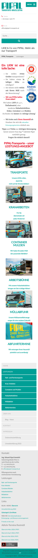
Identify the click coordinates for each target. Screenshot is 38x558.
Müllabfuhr (9, 402)
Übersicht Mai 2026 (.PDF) (10, 536)
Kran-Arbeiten (10, 384)
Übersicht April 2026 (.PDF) (10, 533)
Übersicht (15, 506)
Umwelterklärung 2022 (13, 443)
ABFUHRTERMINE (19, 344)
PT (20, 553)
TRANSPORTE (19, 172)
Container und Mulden (13, 390)
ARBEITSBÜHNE (19, 280)
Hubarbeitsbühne (11, 396)
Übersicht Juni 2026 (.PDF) (10, 540)
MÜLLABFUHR (19, 312)
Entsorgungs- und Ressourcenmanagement (15, 518)
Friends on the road (8, 521)
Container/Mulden (7, 488)
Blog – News (9, 419)
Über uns (7, 414)
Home (5, 366)
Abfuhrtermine (10, 408)
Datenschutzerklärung (13, 437)
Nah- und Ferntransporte (14, 378)
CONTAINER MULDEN (19, 243)
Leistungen (8, 372)
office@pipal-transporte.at (11, 469)
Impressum (7, 431)
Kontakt (7, 426)
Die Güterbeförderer (14, 516)
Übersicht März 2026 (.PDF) (10, 529)
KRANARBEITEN (19, 207)
